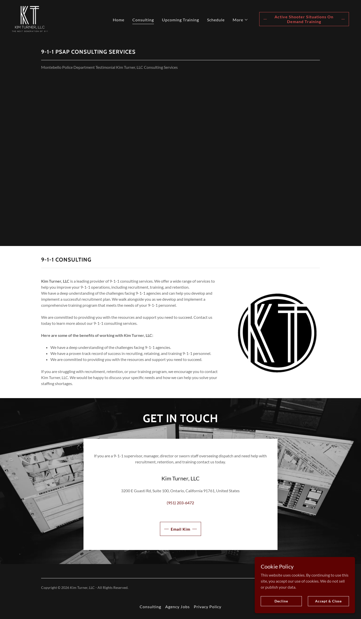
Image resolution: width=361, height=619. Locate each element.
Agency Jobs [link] (177, 606)
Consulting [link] (143, 19)
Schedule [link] (216, 19)
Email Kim (180, 529)
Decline (281, 601)
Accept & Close (328, 601)
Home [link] (118, 19)
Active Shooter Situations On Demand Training (304, 19)
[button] (240, 20)
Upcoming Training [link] (180, 19)
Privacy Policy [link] (207, 606)
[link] (30, 18)
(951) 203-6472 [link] (180, 502)
